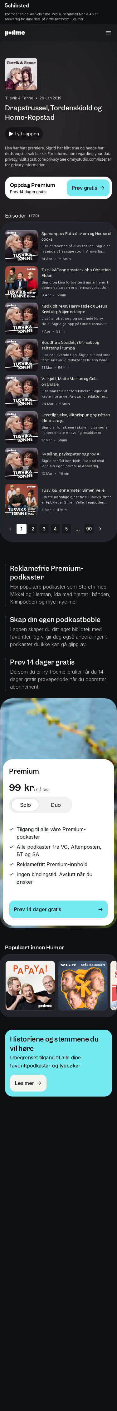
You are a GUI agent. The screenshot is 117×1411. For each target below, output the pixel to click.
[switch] (25, 805)
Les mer (77, 19)
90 (89, 528)
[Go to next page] (100, 529)
